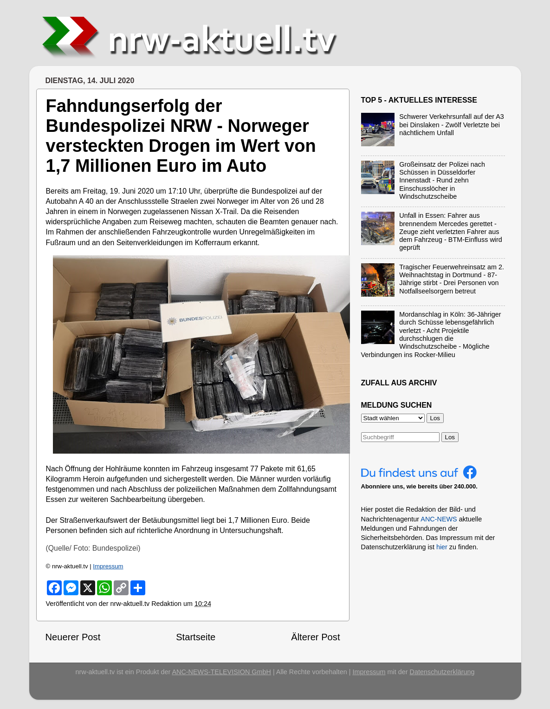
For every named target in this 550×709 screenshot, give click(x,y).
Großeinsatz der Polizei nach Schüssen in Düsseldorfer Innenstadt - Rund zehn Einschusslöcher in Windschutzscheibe (442, 180)
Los (450, 437)
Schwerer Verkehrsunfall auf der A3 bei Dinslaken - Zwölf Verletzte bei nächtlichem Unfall (451, 125)
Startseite (195, 637)
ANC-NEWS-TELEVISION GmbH (221, 672)
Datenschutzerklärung (442, 672)
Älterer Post (315, 637)
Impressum (108, 566)
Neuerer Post (73, 637)
